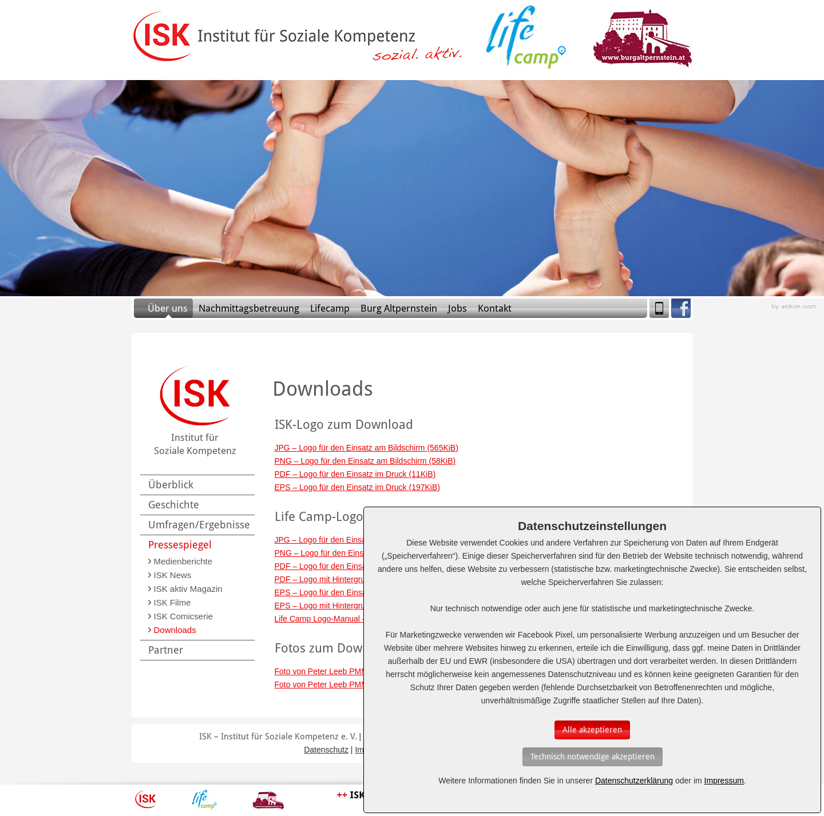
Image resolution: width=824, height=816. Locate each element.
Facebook (681, 308)
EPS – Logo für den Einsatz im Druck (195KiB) (357, 592)
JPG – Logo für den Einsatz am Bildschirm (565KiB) (366, 447)
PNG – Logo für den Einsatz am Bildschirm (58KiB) (365, 460)
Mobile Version (659, 308)
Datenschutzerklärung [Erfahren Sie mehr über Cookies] (634, 780)
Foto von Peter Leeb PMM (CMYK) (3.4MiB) (353, 684)
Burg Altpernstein (398, 308)
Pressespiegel (180, 545)
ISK (145, 799)
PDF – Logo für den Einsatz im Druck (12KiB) (355, 566)
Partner (165, 650)
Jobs (457, 308)
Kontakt (495, 308)
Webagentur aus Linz (793, 306)
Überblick (170, 485)
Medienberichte (183, 561)
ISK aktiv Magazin (188, 589)
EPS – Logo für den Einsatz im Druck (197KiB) (357, 487)
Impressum (724, 780)
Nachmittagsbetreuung (249, 308)
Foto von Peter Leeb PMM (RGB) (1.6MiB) (350, 671)
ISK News (173, 575)
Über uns (168, 308)
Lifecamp (330, 308)
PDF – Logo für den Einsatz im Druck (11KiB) (355, 474)
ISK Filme (172, 602)
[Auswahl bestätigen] (592, 730)
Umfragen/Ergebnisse (199, 525)
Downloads (175, 630)
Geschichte (173, 505)
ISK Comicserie (183, 616)
